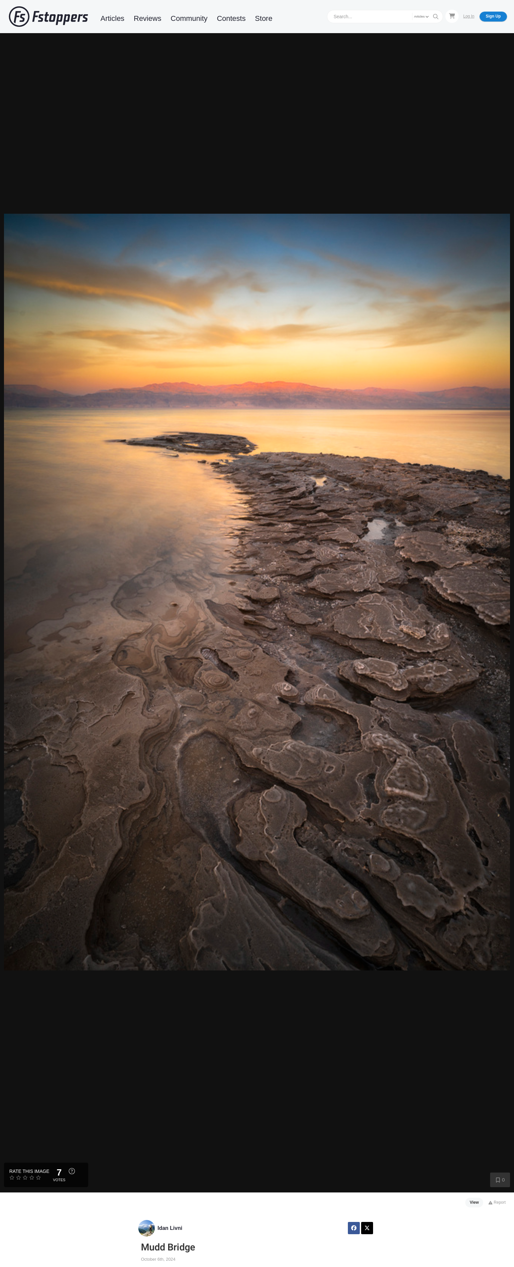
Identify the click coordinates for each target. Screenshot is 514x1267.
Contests (231, 18)
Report (496, 1202)
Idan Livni (170, 1228)
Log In (468, 16)
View (474, 1202)
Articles (112, 18)
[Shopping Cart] (452, 16)
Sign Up (493, 16)
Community (189, 18)
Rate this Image (29, 1171)
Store (264, 18)
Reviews (147, 18)
